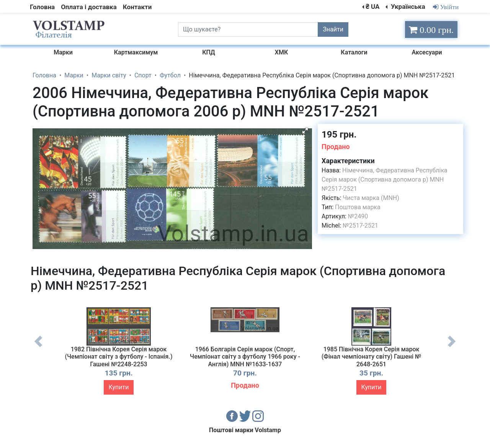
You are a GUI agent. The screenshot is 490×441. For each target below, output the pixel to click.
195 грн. (339, 134)
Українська (407, 6)
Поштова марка (358, 207)
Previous (38, 347)
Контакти (137, 7)
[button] (305, 131)
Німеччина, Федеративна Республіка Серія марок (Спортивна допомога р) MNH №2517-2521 (385, 179)
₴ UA (372, 6)
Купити (119, 387)
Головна (42, 7)
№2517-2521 (360, 225)
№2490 (358, 216)
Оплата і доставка (89, 7)
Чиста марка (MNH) (371, 198)
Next (451, 347)
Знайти (333, 29)
